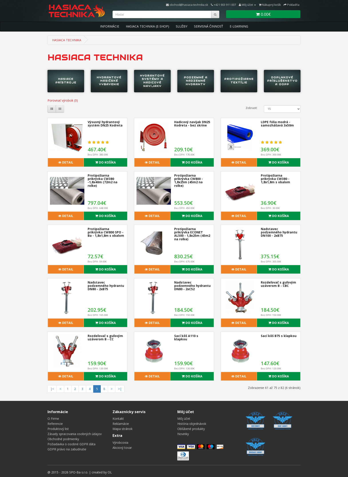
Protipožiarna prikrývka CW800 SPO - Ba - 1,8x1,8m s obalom (106, 232)
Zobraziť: (251, 108)
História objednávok (191, 424)
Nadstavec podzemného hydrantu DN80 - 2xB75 (106, 285)
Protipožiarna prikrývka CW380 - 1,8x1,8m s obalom (275, 178)
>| (120, 389)
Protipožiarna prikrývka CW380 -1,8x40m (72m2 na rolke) (102, 180)
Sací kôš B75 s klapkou (279, 336)
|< (52, 389)
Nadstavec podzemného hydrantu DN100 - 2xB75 (279, 232)
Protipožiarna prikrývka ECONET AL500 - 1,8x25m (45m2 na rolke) (192, 234)
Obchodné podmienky (63, 439)
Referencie (55, 424)
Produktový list (58, 429)
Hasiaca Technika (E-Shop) (147, 26)
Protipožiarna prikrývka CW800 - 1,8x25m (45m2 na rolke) (188, 180)
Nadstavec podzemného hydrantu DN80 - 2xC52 (192, 285)
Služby (181, 26)
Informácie (109, 26)
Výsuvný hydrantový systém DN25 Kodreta (105, 123)
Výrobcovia (120, 442)
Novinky (183, 434)
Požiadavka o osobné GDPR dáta (71, 444)
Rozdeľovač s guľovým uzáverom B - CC (105, 337)
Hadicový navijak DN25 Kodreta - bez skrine (192, 123)
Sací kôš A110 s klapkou (186, 337)
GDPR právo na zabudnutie (66, 449)
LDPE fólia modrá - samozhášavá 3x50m (277, 123)
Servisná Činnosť (208, 26)
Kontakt (118, 418)
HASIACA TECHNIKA (66, 40)
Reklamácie (121, 424)
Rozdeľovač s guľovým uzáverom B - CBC (278, 284)
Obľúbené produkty (191, 429)
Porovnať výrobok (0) (62, 100)
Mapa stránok (122, 429)
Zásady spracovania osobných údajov (74, 434)
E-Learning (239, 26)
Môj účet (183, 418)
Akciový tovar (122, 447)
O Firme (53, 418)
